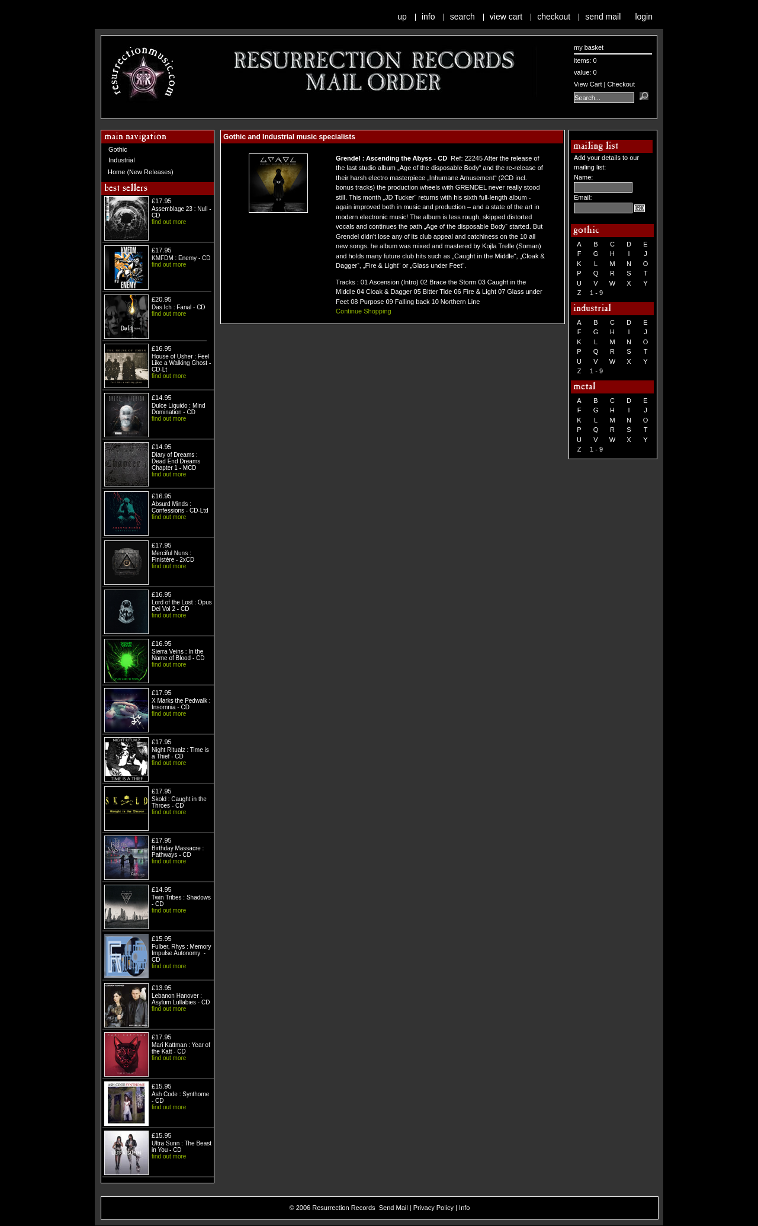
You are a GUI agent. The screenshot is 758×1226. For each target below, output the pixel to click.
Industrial (121, 160)
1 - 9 (596, 292)
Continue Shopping (363, 311)
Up (402, 16)
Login (644, 16)
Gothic (117, 149)
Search (462, 16)
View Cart (506, 16)
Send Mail (603, 16)
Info (428, 16)
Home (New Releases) (141, 171)
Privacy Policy (433, 1207)
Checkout (553, 16)
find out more (169, 222)
